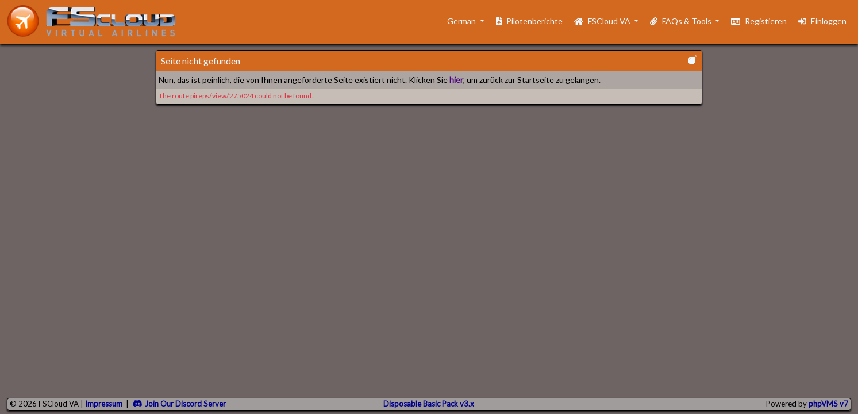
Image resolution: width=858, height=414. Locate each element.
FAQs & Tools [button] (681, 21)
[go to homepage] (96, 21)
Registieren (759, 21)
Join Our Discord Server (179, 403)
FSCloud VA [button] (603, 21)
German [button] (456, 21)
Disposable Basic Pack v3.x (428, 403)
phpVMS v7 (828, 403)
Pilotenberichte (529, 21)
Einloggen (822, 21)
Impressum (103, 403)
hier (456, 80)
